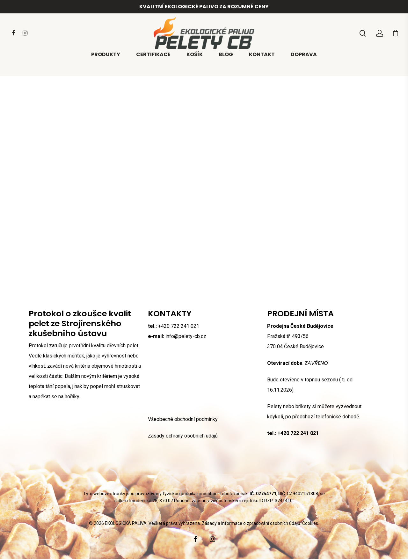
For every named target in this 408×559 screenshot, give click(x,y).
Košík (194, 64)
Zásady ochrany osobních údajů (183, 436)
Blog (226, 64)
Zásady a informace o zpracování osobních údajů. (251, 523)
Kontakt (262, 64)
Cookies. (310, 523)
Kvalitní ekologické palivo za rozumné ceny (204, 6)
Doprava (304, 64)
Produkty (105, 64)
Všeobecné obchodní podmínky (183, 419)
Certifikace (153, 64)
